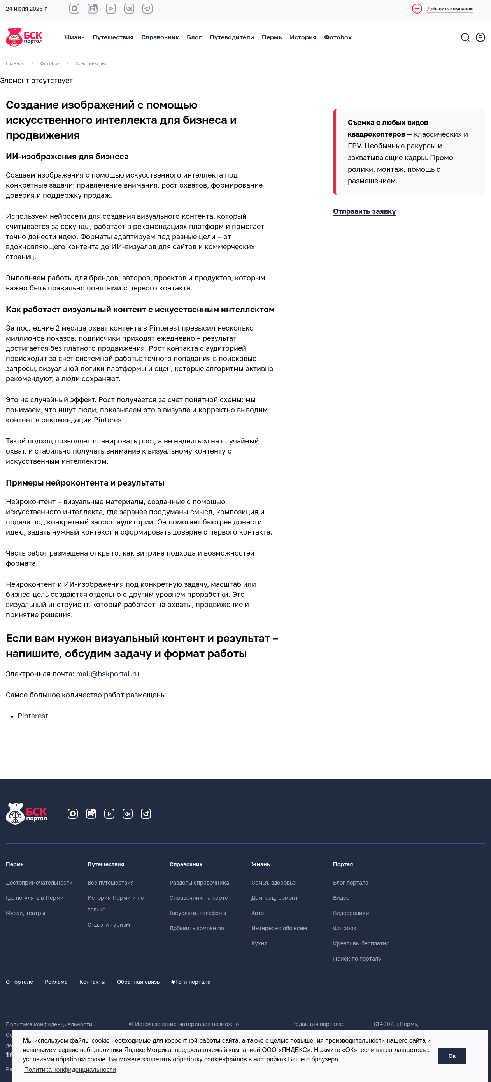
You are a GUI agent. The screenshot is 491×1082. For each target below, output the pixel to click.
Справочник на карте (199, 898)
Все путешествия (111, 883)
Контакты (92, 982)
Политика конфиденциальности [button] (70, 1069)
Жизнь (74, 37)
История (303, 37)
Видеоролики (351, 913)
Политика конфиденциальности (49, 1024)
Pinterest (33, 716)
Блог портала (350, 883)
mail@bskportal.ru (107, 674)
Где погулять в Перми (35, 898)
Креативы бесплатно (361, 943)
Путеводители (232, 37)
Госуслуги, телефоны (198, 913)
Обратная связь (138, 982)
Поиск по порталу (357, 958)
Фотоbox (338, 37)
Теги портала (190, 982)
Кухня (259, 943)
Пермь (272, 37)
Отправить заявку (364, 211)
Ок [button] (452, 1056)
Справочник (160, 37)
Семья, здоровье (273, 883)
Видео (341, 898)
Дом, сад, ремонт (274, 898)
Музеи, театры (25, 913)
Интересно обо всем (279, 928)
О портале (19, 982)
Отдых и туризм (109, 925)
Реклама (56, 982)
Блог (194, 37)
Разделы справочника (199, 883)
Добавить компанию (197, 928)
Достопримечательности (39, 883)
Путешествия (113, 37)
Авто (257, 913)
